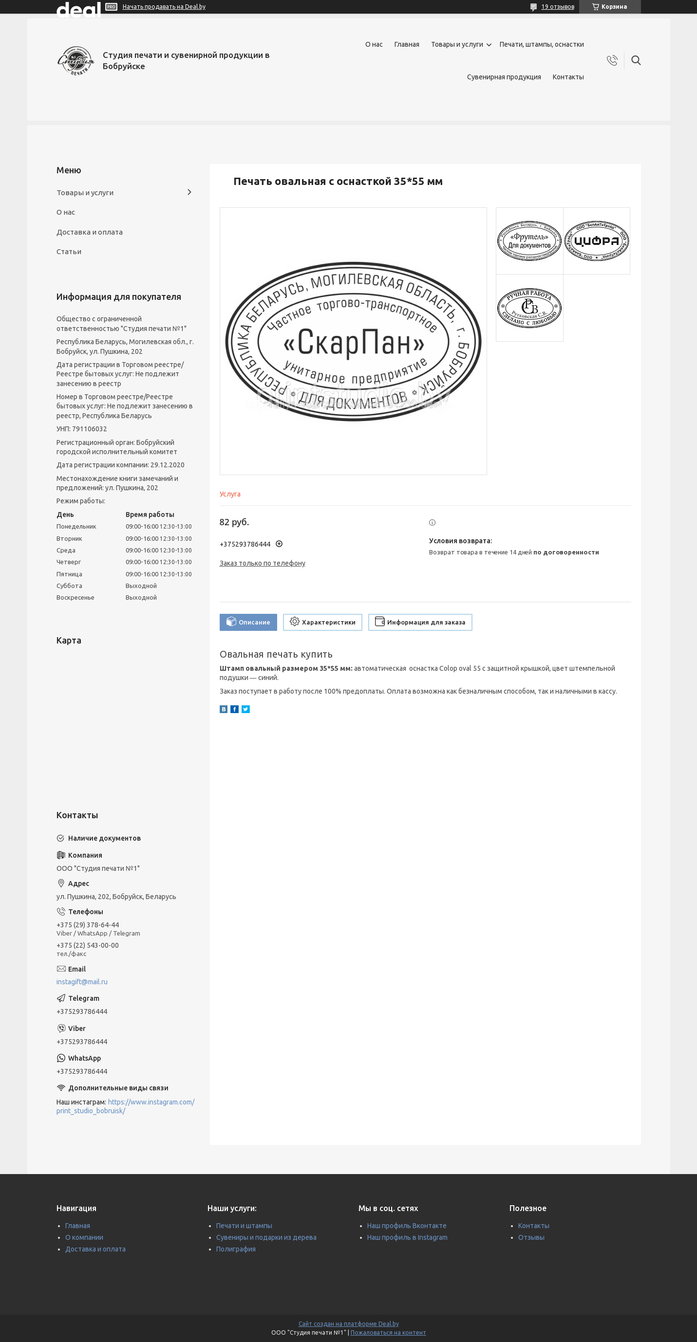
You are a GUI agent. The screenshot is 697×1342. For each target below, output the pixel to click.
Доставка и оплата (90, 232)
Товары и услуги (457, 44)
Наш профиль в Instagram (407, 1237)
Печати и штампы (244, 1226)
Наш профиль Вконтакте (407, 1226)
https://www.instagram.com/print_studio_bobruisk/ (125, 1106)
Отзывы (531, 1237)
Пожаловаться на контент (388, 1332)
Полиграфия (236, 1249)
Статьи (69, 251)
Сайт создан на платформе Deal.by (349, 1324)
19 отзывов (558, 6)
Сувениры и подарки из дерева (266, 1237)
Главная (407, 44)
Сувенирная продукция (504, 77)
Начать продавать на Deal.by (164, 6)
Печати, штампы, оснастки (542, 44)
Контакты (568, 77)
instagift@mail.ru (82, 982)
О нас (374, 44)
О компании (84, 1237)
